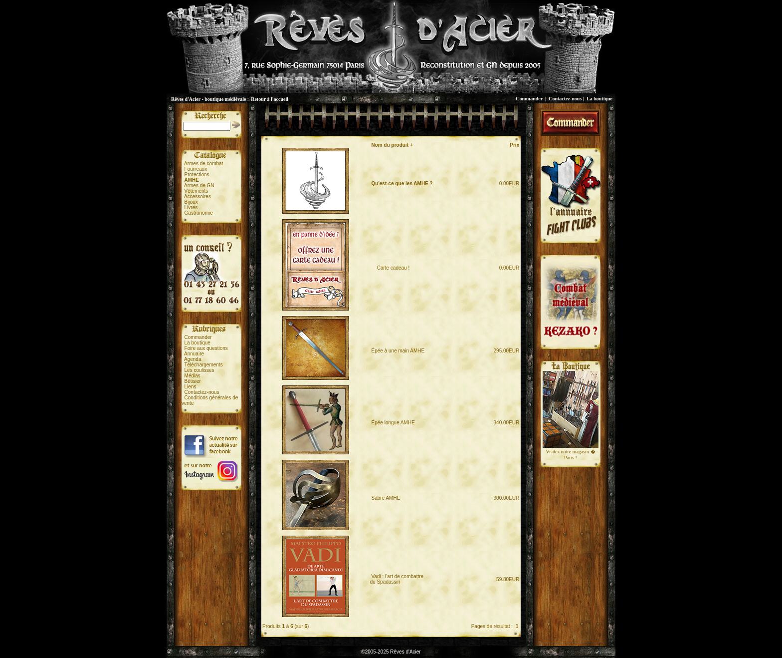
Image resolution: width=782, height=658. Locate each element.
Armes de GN (199, 185)
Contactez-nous (565, 98)
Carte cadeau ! (391, 268)
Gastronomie (199, 213)
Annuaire (194, 353)
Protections (197, 174)
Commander (529, 98)
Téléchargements (203, 364)
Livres (191, 207)
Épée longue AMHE (393, 422)
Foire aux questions (206, 348)
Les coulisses (199, 370)
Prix (514, 145)
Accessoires (197, 196)
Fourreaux (196, 169)
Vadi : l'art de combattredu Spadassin (396, 579)
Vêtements (196, 191)
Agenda (192, 359)
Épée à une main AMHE (398, 350)
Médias (192, 375)
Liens (190, 386)
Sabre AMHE (386, 498)
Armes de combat (203, 163)
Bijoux (191, 202)
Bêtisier (193, 381)
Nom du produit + (392, 145)
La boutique (599, 98)
